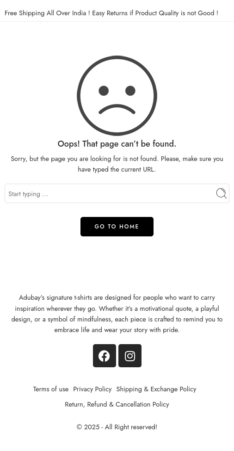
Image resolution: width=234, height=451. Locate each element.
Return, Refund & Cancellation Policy (117, 404)
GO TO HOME (117, 226)
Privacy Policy (92, 389)
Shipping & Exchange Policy (156, 389)
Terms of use (51, 389)
